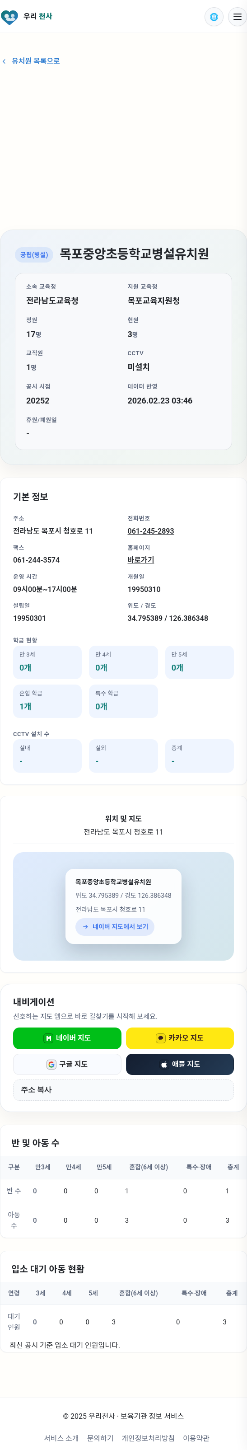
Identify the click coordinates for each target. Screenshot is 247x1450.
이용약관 (196, 1438)
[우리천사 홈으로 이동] (97, 16)
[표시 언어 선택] (214, 16)
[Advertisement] (123, 149)
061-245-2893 (151, 531)
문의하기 (100, 1438)
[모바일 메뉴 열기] (237, 16)
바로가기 (141, 560)
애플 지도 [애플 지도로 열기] (179, 1065)
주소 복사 (36, 1089)
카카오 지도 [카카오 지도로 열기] (180, 1038)
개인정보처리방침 (148, 1438)
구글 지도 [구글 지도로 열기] (67, 1065)
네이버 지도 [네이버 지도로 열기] (67, 1038)
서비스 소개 (61, 1438)
